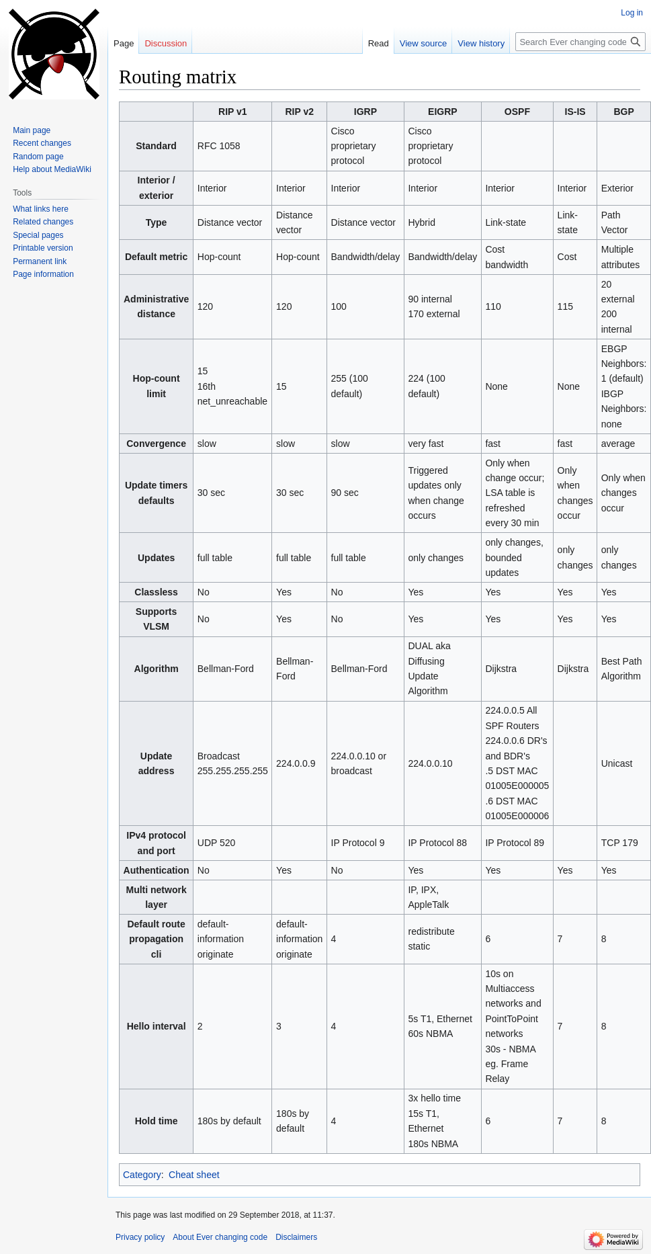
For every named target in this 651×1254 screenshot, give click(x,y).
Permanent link (40, 261)
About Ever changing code (220, 1237)
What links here (41, 209)
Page (124, 43)
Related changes (43, 221)
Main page (31, 130)
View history (481, 43)
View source (423, 43)
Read (378, 43)
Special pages (38, 235)
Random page (38, 156)
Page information (43, 274)
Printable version (43, 248)
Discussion (165, 43)
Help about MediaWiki (52, 169)
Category (142, 1174)
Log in (632, 12)
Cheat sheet (194, 1174)
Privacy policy (140, 1237)
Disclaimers (296, 1237)
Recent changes (42, 143)
